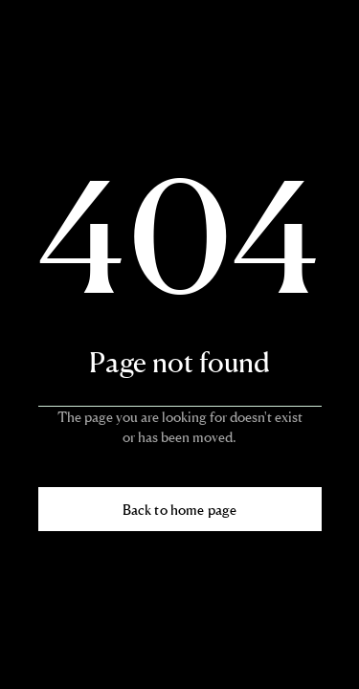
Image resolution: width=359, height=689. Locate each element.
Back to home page (179, 509)
